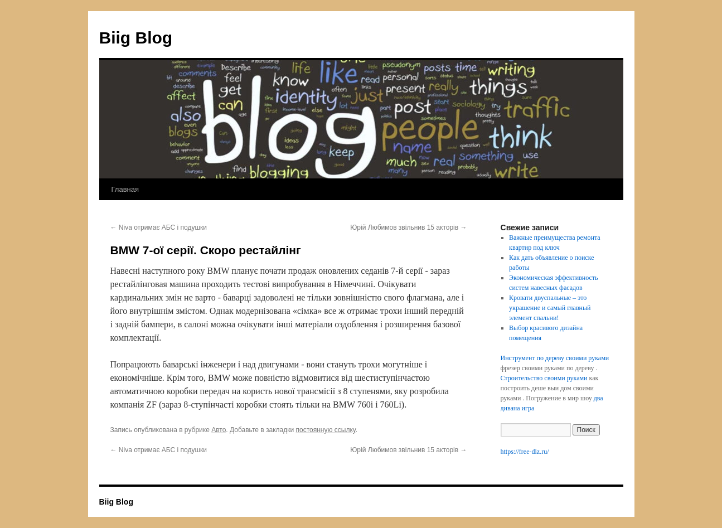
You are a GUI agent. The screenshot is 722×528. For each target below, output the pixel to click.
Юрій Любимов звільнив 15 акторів (408, 227)
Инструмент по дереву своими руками (555, 358)
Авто (218, 430)
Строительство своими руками (544, 378)
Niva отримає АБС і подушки (158, 227)
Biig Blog (136, 37)
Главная (125, 189)
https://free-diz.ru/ (525, 452)
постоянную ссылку (326, 430)
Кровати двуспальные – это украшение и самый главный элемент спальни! (549, 308)
